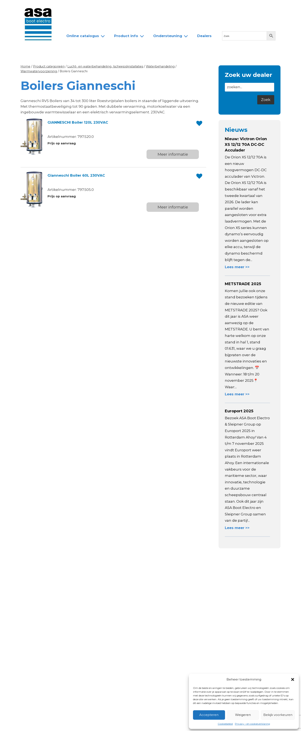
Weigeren (243, 715)
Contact (154, 7)
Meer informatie (173, 154)
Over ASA (92, 7)
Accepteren (209, 715)
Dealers (132, 7)
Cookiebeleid (225, 723)
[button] (293, 679)
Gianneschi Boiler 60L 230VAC (76, 175)
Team (112, 7)
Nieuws (69, 7)
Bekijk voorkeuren (277, 715)
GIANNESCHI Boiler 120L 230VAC (78, 122)
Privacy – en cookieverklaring (252, 723)
